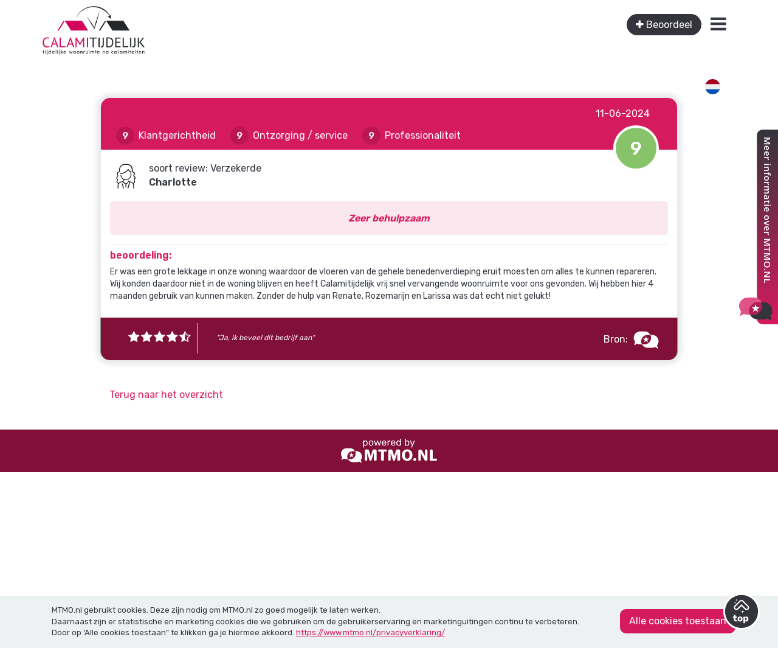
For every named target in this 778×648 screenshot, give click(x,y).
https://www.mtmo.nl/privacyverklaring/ (370, 632)
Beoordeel (664, 24)
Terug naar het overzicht (166, 394)
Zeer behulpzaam (389, 218)
